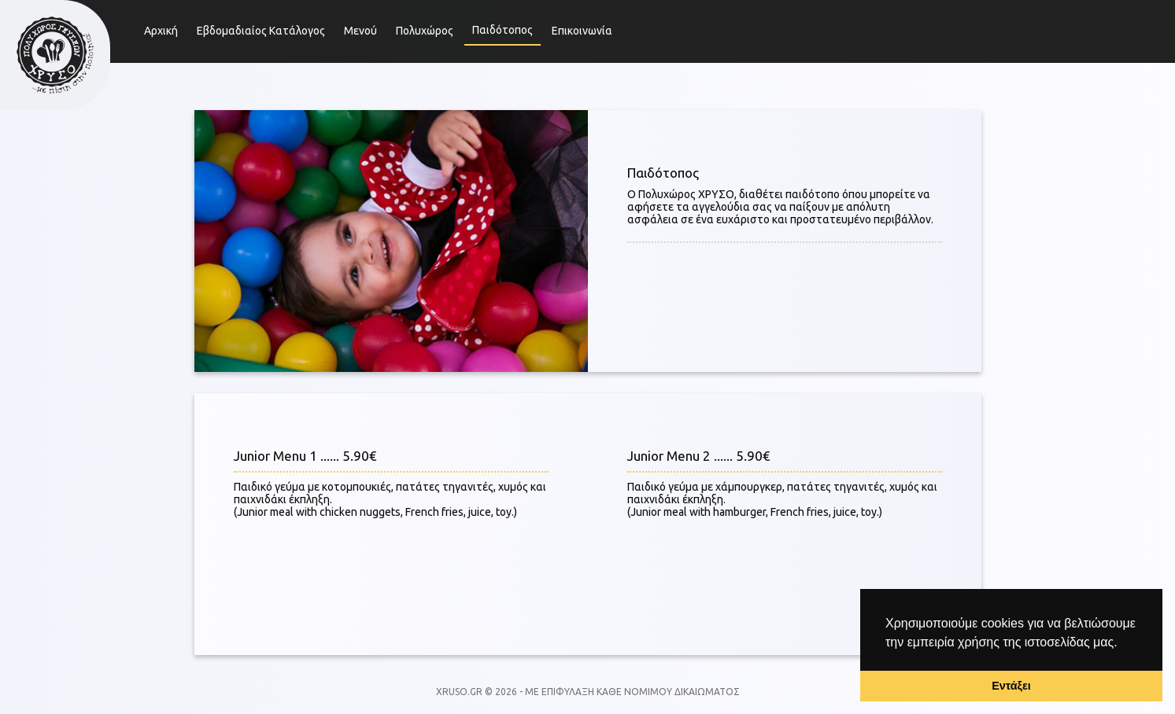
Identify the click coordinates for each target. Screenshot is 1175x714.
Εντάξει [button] (1011, 685)
